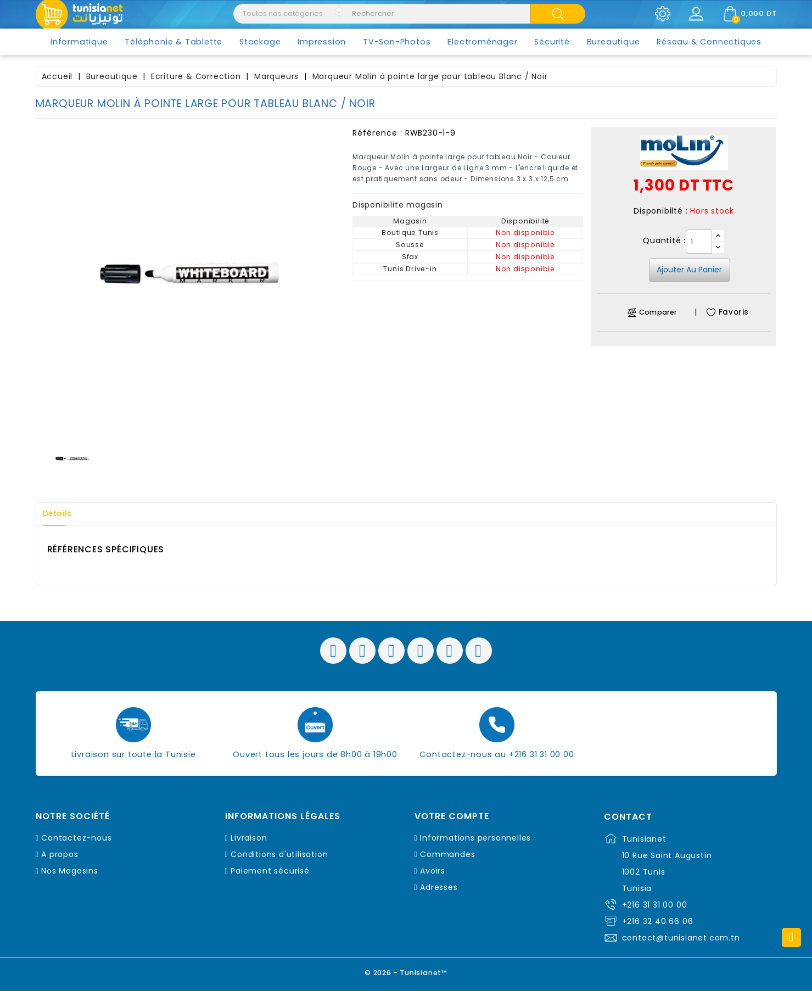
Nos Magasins (69, 870)
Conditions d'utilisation (279, 854)
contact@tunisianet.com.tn (681, 937)
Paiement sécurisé (270, 870)
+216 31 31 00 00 (654, 904)
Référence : (377, 132)
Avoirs (432, 870)
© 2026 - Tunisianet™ (406, 971)
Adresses (438, 887)
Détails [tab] (59, 513)
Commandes (447, 854)
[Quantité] (699, 241)
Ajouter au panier (689, 269)
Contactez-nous (76, 837)
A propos (59, 854)
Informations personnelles (475, 837)
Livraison (249, 837)
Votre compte (452, 816)
